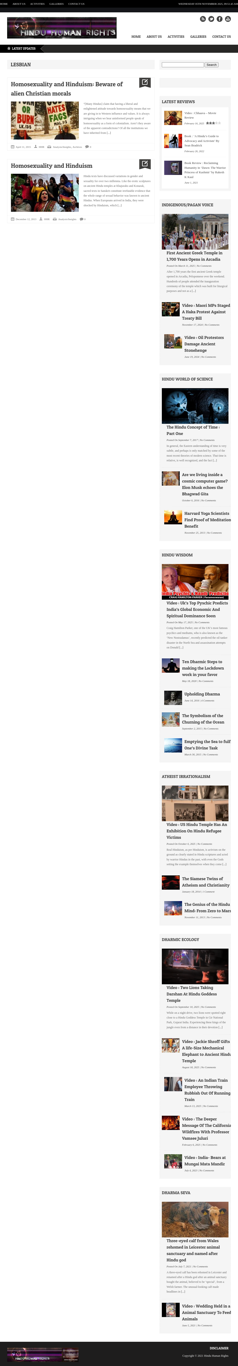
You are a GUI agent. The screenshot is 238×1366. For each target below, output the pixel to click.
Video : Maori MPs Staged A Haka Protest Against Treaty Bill (206, 312)
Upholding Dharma (202, 693)
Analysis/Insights (62, 146)
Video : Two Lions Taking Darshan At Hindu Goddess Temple (192, 994)
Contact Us (76, 3)
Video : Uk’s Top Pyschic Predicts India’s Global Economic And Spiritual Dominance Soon (197, 609)
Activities (37, 3)
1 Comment (208, 891)
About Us (18, 3)
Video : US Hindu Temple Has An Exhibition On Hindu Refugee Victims (197, 831)
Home (4, 3)
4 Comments (207, 700)
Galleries (56, 3)
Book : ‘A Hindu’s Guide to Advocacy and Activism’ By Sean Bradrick (201, 140)
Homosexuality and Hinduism (51, 165)
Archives (77, 146)
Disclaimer (219, 1348)
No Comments (204, 265)
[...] (108, 133)
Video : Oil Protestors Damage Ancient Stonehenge (204, 344)
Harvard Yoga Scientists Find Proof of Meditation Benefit (207, 520)
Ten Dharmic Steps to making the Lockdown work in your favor (203, 668)
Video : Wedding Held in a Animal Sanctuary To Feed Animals (206, 1312)
